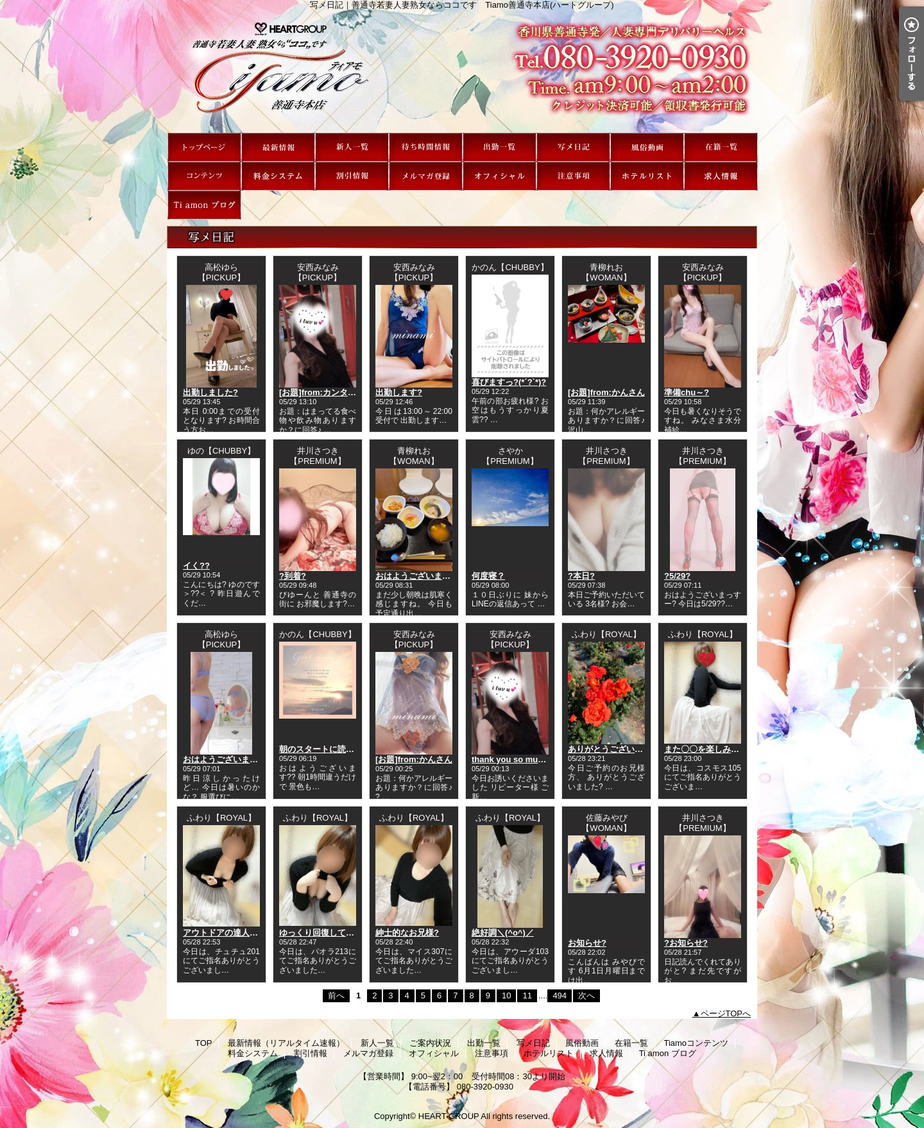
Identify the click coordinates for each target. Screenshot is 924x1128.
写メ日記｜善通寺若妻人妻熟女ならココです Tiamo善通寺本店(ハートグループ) (462, 71)
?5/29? (677, 576)
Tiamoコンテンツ (204, 176)
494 (559, 995)
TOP (204, 147)
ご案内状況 (426, 147)
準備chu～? (686, 392)
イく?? (196, 565)
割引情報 (352, 176)
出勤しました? (210, 392)
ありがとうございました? (616, 749)
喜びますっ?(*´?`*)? (509, 382)
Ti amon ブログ (204, 205)
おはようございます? (223, 759)
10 (506, 995)
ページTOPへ (726, 1013)
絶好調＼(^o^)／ (503, 932)
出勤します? (398, 392)
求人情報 (721, 176)
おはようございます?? (418, 576)
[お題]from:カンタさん (321, 392)
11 (526, 995)
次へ (586, 995)
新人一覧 (352, 147)
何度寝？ (488, 576)
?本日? (581, 576)
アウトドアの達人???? (226, 932)
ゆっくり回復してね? (319, 932)
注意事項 (573, 176)
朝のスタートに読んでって (329, 749)
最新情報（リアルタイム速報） (278, 147)
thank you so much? (512, 759)
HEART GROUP (448, 1116)
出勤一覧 (499, 147)
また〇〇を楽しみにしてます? (721, 749)
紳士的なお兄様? (407, 932)
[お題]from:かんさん (606, 392)
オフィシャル (499, 176)
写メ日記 (573, 147)
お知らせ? (587, 943)
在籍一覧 (721, 147)
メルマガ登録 (426, 176)
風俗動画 (647, 147)
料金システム (278, 176)
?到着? (292, 576)
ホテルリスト (647, 176)
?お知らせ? (686, 943)
